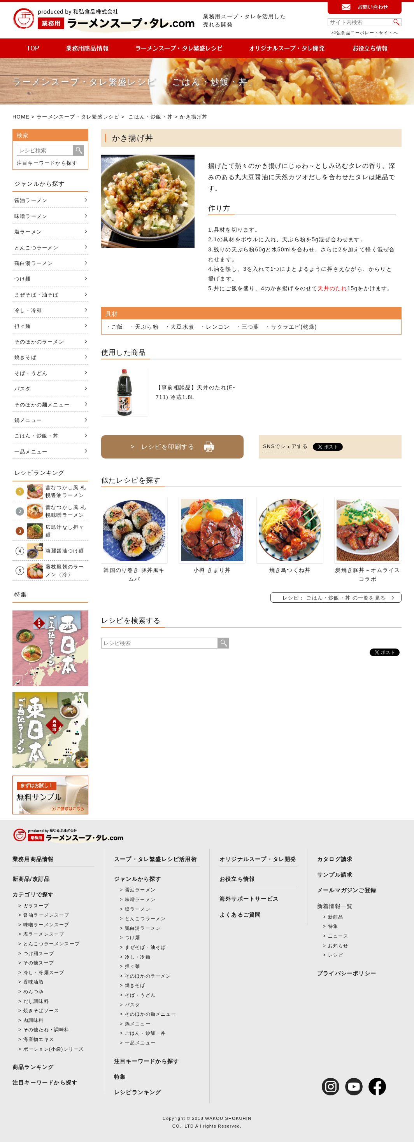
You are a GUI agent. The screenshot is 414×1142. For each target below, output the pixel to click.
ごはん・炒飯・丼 (150, 117)
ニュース (338, 936)
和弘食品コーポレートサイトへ (365, 32)
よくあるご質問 (240, 915)
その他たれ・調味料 (46, 1029)
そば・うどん (30, 373)
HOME (21, 117)
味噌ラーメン (30, 216)
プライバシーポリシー (346, 973)
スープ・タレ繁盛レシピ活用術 (155, 859)
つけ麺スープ (38, 953)
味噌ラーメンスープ (46, 925)
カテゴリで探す (33, 894)
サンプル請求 (335, 875)
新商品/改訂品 (31, 879)
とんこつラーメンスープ (51, 944)
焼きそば (25, 357)
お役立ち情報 (237, 879)
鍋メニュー (28, 420)
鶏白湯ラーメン (33, 263)
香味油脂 (33, 982)
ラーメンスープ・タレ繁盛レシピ (78, 117)
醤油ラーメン (30, 200)
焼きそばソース (41, 1010)
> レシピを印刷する (172, 443)
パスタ (22, 389)
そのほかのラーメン (39, 342)
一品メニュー (30, 452)
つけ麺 (22, 279)
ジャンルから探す (137, 879)
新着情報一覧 (335, 906)
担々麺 (22, 326)
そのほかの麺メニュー (42, 405)
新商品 (336, 917)
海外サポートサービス (249, 899)
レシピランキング (137, 1092)
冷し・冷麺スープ (44, 972)
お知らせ (338, 945)
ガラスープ (36, 905)
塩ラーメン (28, 232)
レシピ (336, 955)
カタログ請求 (335, 859)
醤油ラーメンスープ (46, 915)
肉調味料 (33, 1020)
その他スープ (38, 963)
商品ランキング (33, 1067)
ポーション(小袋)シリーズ (53, 1049)
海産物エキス (38, 1039)
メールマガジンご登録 (346, 890)
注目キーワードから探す (47, 163)
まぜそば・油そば (36, 295)
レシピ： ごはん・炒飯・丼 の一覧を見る (334, 598)
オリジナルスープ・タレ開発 (257, 859)
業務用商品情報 (33, 859)
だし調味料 (36, 1001)
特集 (120, 1077)
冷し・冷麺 (28, 310)
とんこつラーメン (36, 248)
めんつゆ (33, 991)
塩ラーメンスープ (44, 934)
